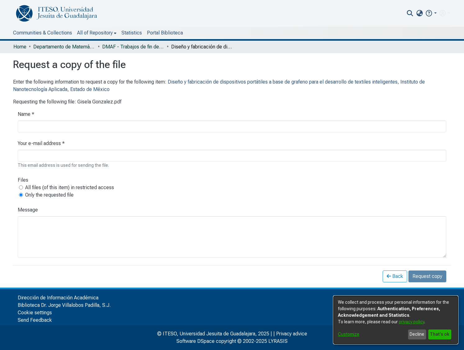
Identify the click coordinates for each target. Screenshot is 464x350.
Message (28, 210)
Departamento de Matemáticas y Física (64, 47)
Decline (417, 334)
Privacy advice (291, 334)
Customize (348, 334)
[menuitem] (419, 13)
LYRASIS (278, 341)
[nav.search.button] (410, 13)
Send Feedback (35, 320)
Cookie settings (35, 313)
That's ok (439, 334)
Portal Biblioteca (165, 33)
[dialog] (396, 320)
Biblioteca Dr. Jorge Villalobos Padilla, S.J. (64, 305)
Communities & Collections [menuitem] (42, 33)
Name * (26, 114)
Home (19, 47)
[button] (431, 13)
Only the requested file (49, 195)
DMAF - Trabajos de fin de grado (133, 47)
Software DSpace (195, 341)
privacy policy (411, 321)
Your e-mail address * (41, 143)
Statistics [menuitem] (131, 33)
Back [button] (395, 276)
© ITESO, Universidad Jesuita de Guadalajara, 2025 (213, 334)
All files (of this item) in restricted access (69, 187)
